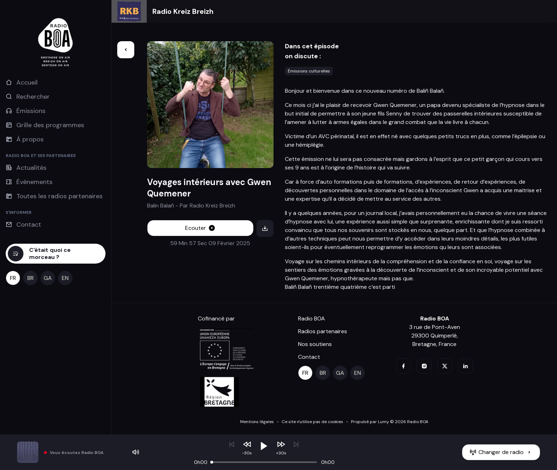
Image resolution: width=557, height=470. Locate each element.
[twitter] (444, 365)
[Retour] (125, 49)
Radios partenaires (322, 331)
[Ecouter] (200, 228)
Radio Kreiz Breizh (182, 11)
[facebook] (403, 365)
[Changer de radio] (501, 452)
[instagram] (424, 365)
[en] (65, 278)
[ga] (47, 278)
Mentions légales (257, 422)
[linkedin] (465, 365)
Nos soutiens (315, 344)
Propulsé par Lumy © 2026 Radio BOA (389, 422)
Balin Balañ (160, 205)
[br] (30, 278)
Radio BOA (311, 318)
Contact (309, 357)
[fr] (13, 278)
